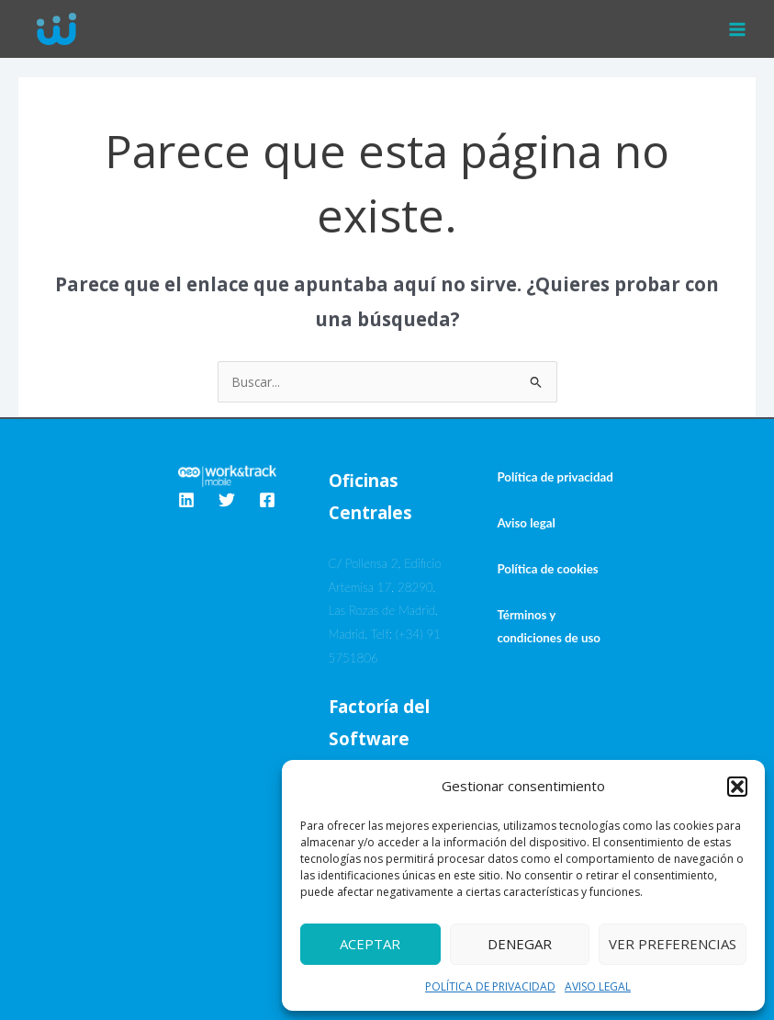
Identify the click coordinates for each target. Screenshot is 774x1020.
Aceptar (370, 944)
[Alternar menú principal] (738, 29)
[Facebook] (267, 500)
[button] (737, 786)
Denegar (520, 944)
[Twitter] (227, 500)
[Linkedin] (186, 500)
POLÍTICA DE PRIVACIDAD (490, 986)
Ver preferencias (672, 944)
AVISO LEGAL (598, 986)
